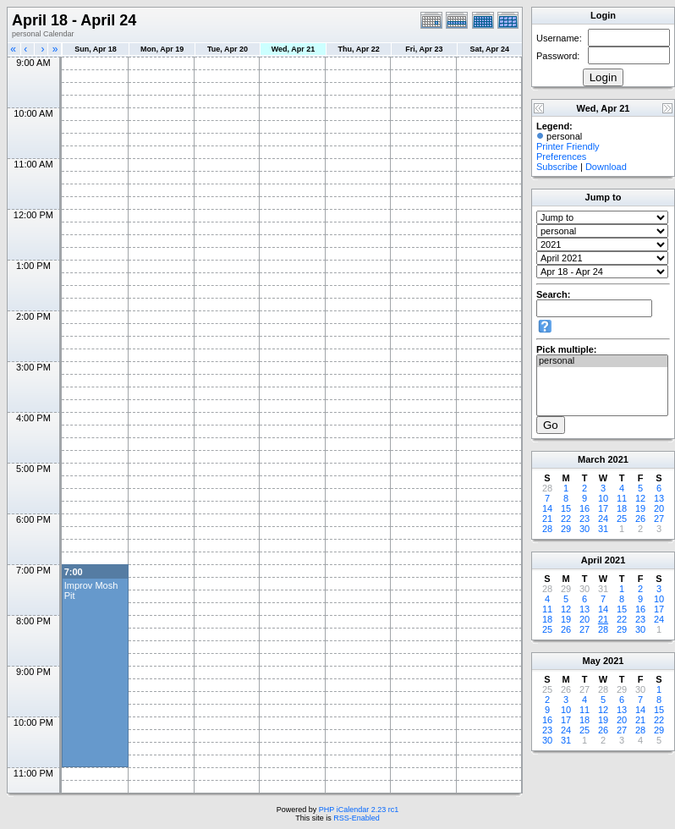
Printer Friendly (568, 146)
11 (622, 498)
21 (547, 518)
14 (547, 508)
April (591, 560)
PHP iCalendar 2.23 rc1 (358, 809)
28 (547, 529)
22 (566, 518)
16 (584, 508)
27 (659, 518)
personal (602, 361)
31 (603, 529)
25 (622, 518)
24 (603, 518)
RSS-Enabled (356, 818)
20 (659, 508)
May (592, 661)
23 (584, 518)
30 (584, 529)
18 (622, 508)
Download (606, 167)
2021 (617, 459)
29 (566, 529)
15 (566, 508)
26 (640, 518)
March (591, 459)
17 (603, 508)
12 (640, 498)
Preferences (561, 156)
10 (603, 498)
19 (640, 508)
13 (659, 498)
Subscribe (557, 167)
